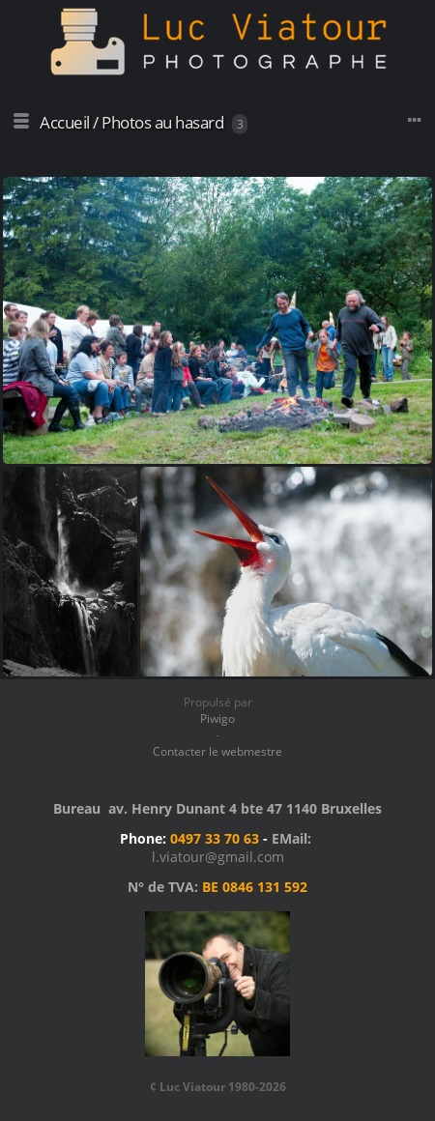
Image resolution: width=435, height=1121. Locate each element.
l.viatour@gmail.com (218, 857)
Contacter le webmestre (217, 751)
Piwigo (217, 718)
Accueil (65, 122)
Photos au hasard (162, 122)
